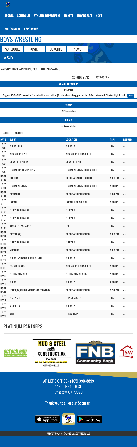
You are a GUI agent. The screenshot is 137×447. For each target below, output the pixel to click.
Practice (19, 132)
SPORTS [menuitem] (9, 15)
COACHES (56, 48)
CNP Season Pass (68, 111)
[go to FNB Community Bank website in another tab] (96, 352)
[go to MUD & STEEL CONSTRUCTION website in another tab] (53, 352)
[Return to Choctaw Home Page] (8, 4)
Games (6, 132)
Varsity (8, 57)
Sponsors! (85, 403)
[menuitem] (23, 15)
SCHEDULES (12, 48)
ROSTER (34, 48)
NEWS (77, 48)
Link (131, 95)
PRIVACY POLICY (54, 433)
